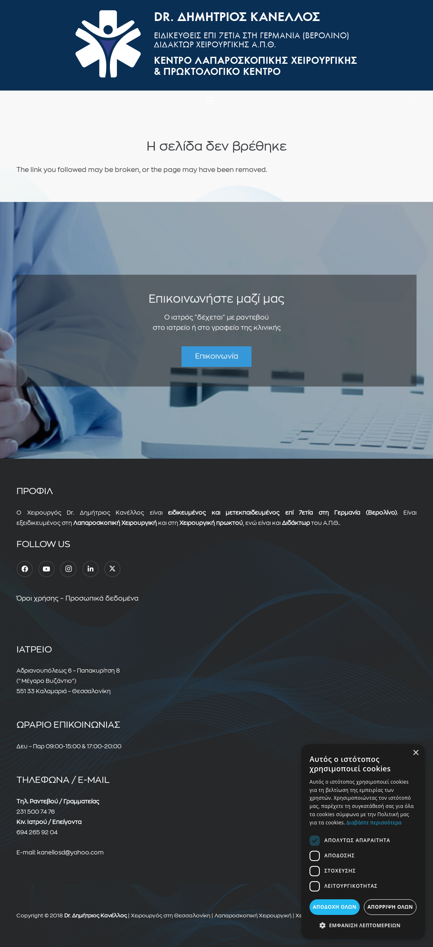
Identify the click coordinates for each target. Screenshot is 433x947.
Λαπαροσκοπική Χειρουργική (252, 915)
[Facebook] (24, 569)
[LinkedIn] (90, 569)
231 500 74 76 (35, 812)
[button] (412, 101)
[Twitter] (112, 569)
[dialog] (363, 841)
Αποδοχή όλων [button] (334, 906)
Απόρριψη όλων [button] (390, 906)
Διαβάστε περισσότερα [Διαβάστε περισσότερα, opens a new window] (374, 822)
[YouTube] (46, 569)
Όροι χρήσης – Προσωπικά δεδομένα (77, 598)
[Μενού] (210, 101)
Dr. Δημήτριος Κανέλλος (95, 915)
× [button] (415, 753)
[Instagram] (68, 569)
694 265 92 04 (37, 832)
